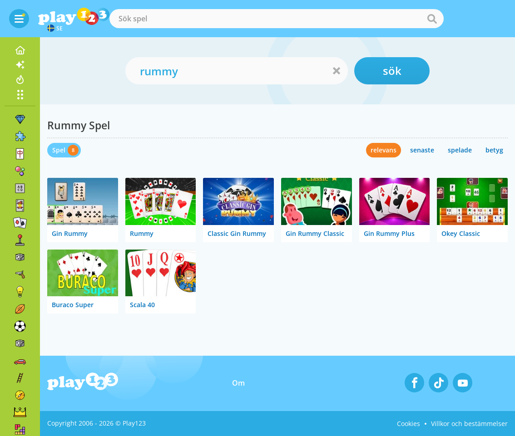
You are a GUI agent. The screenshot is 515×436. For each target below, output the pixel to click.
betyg (494, 150)
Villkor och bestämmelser (469, 423)
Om (238, 383)
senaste (422, 150)
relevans (383, 150)
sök (392, 70)
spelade (460, 150)
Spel (58, 150)
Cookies (408, 423)
